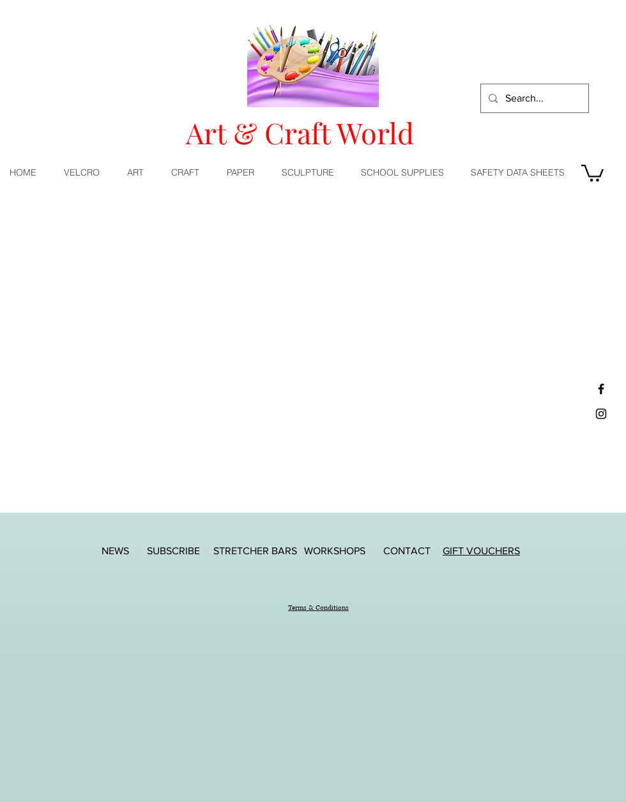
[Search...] (533, 98)
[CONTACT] (406, 551)
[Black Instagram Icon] (601, 414)
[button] (140, 172)
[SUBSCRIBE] (173, 551)
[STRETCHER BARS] (255, 551)
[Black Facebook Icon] (601, 389)
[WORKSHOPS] (334, 551)
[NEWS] (115, 551)
